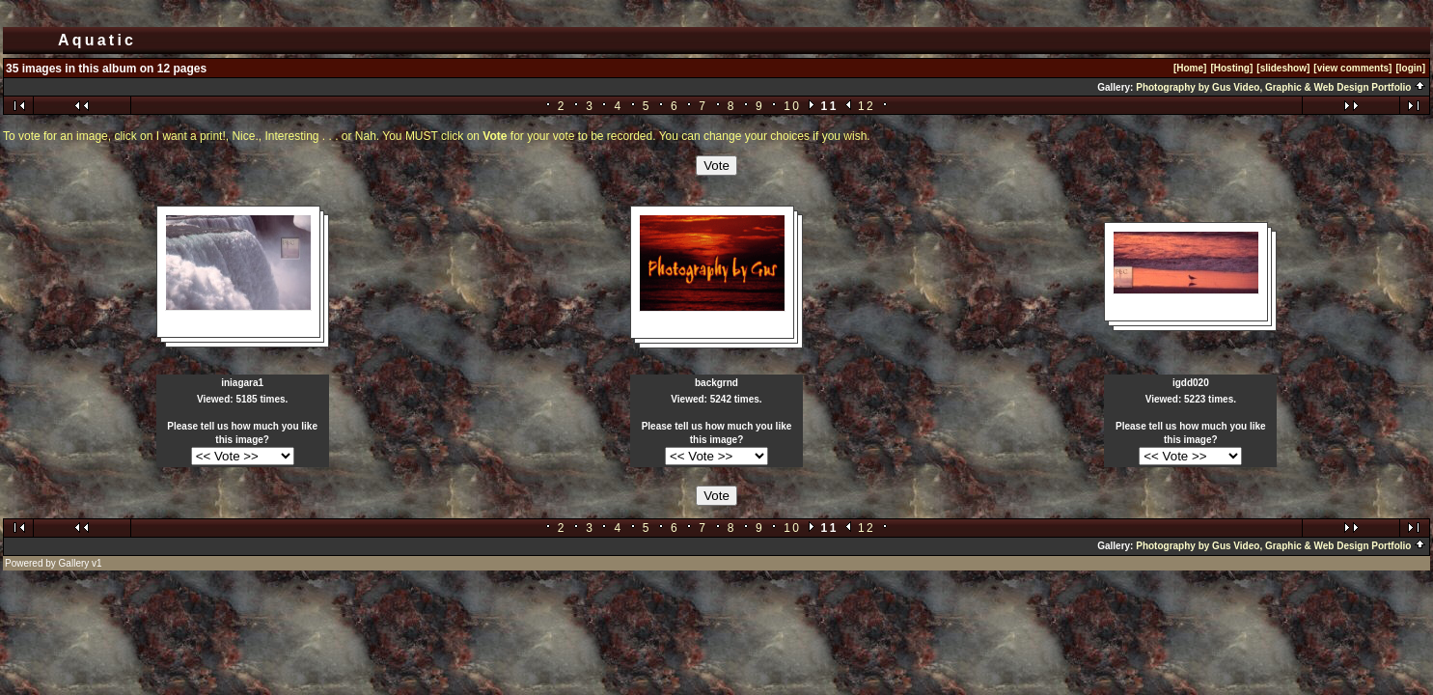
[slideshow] (1282, 68)
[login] (1410, 68)
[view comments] (1352, 68)
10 (792, 106)
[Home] (1189, 68)
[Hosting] (1231, 68)
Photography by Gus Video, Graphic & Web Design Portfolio (1281, 87)
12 (866, 106)
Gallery (74, 563)
